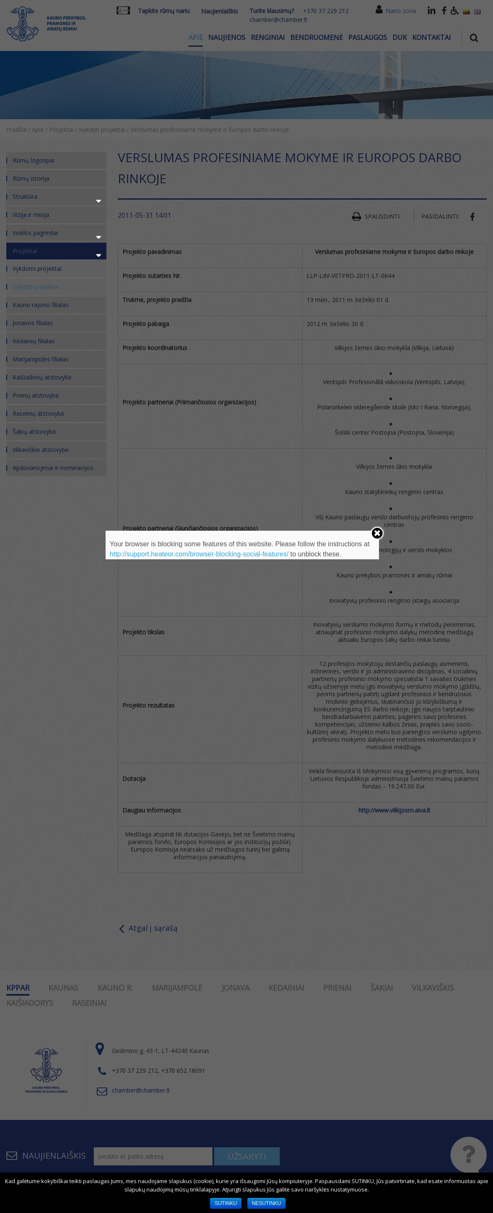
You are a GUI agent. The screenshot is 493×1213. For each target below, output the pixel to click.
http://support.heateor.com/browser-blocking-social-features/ (199, 554)
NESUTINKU (266, 1203)
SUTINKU (226, 1203)
